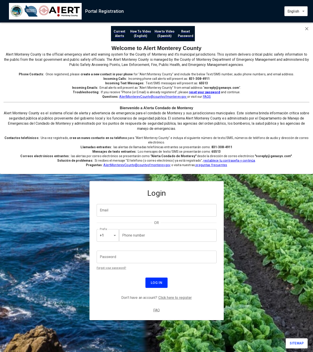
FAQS (207, 96)
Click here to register (175, 298)
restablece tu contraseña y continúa (229, 160)
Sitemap (297, 343)
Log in (156, 283)
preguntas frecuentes (211, 165)
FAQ (156, 310)
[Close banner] (306, 28)
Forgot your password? (111, 267)
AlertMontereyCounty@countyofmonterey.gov (153, 96)
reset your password (204, 92)
